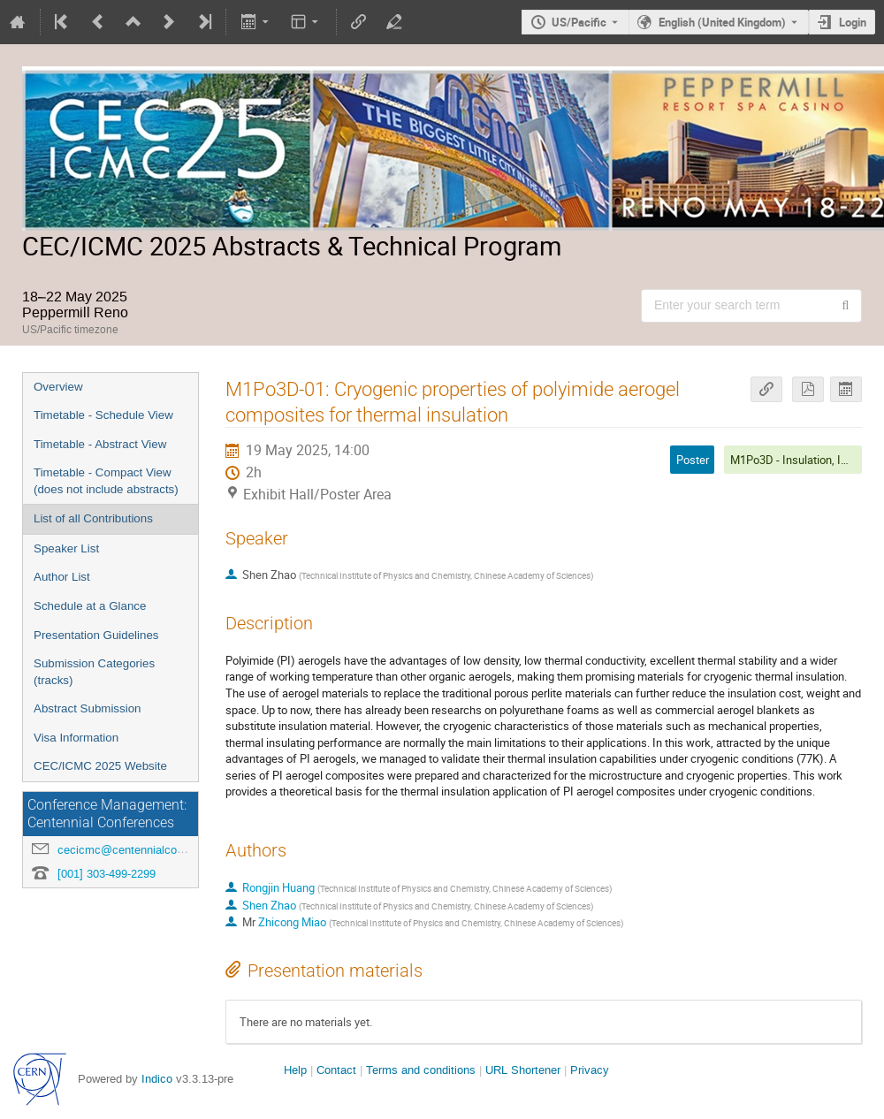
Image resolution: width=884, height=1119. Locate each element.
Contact (336, 1069)
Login (852, 22)
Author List (62, 576)
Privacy (589, 1069)
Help (295, 1069)
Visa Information (76, 737)
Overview (58, 386)
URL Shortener (522, 1069)
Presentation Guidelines (96, 635)
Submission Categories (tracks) (94, 672)
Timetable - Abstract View (100, 444)
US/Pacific (579, 22)
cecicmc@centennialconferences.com (155, 849)
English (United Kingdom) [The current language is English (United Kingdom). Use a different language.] (722, 22)
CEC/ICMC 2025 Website (100, 766)
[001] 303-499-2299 (106, 873)
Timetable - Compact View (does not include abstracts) (106, 481)
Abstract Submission (87, 708)
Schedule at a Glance (90, 606)
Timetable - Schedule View (103, 415)
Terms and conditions (421, 1069)
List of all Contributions (93, 518)
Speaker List (66, 548)
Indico (156, 1078)
